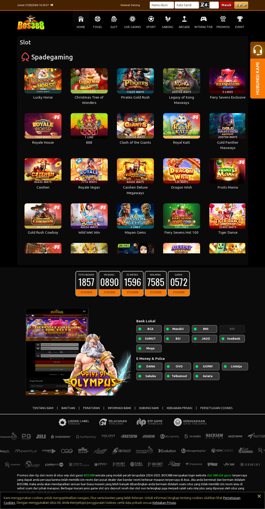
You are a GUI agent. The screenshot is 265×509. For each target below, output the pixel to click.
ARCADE (184, 26)
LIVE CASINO (132, 26)
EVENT (239, 26)
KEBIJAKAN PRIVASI (179, 408)
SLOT (114, 26)
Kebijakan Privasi (164, 503)
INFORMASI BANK (119, 408)
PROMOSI (223, 26)
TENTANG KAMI (42, 408)
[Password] (187, 5)
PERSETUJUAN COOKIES (216, 408)
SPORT (151, 26)
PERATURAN (91, 408)
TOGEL (97, 26)
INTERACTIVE (204, 26)
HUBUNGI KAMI (149, 408)
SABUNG (167, 26)
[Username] (162, 5)
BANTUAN (68, 408)
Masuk (226, 5)
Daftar (241, 5)
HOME (81, 26)
